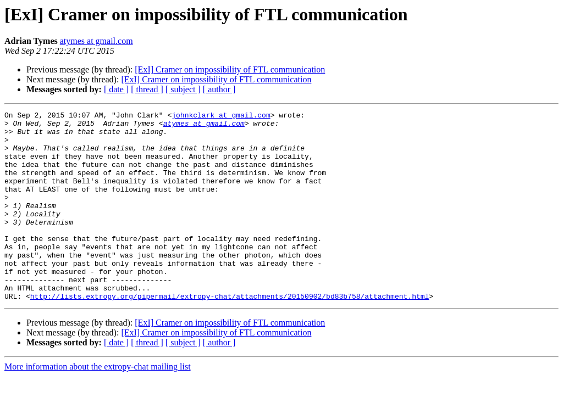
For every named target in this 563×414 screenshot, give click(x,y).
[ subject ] (183, 89)
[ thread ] (147, 89)
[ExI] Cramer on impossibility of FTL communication (230, 69)
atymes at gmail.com (96, 41)
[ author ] (219, 89)
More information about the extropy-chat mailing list (97, 404)
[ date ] (116, 89)
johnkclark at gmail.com (221, 116)
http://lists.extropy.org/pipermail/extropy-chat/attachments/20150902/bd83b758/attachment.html (229, 334)
